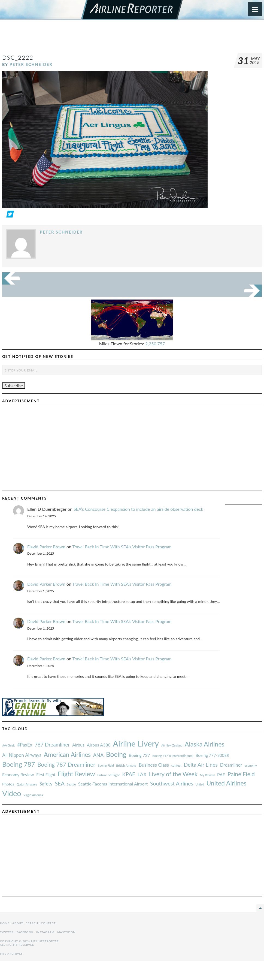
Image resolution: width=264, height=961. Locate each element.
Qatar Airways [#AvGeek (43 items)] (27, 784)
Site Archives (11, 953)
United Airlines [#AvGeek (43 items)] (227, 783)
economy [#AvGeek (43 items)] (250, 765)
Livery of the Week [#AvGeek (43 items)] (173, 774)
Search (32, 923)
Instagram (45, 932)
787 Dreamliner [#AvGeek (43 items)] (52, 744)
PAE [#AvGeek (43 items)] (221, 774)
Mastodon (66, 932)
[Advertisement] (132, 39)
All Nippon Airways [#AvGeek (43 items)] (21, 755)
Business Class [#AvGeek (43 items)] (154, 765)
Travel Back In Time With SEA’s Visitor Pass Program (122, 546)
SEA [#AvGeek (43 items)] (60, 783)
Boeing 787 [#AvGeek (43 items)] (18, 764)
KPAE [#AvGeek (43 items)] (128, 774)
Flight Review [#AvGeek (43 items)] (76, 774)
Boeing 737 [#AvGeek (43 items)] (139, 755)
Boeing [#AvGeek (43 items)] (116, 754)
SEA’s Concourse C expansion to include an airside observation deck (138, 509)
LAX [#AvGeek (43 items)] (142, 774)
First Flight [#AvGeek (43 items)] (45, 774)
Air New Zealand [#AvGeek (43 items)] (171, 745)
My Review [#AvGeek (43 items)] (207, 775)
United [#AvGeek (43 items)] (199, 784)
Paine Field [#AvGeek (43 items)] (241, 773)
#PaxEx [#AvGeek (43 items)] (24, 745)
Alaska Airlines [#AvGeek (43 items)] (204, 744)
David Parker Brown (46, 546)
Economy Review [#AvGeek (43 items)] (18, 774)
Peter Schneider (31, 64)
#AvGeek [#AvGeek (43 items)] (8, 745)
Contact (48, 923)
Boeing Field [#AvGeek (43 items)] (106, 765)
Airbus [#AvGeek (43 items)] (78, 744)
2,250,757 (155, 343)
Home (5, 923)
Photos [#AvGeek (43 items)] (8, 784)
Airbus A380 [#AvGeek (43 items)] (99, 744)
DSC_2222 (18, 57)
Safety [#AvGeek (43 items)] (46, 784)
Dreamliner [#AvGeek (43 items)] (231, 765)
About (17, 923)
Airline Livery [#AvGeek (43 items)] (136, 743)
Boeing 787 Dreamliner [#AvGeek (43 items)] (66, 764)
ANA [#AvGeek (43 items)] (98, 755)
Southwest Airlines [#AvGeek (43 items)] (171, 783)
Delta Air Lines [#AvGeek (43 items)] (201, 764)
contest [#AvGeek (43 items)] (176, 765)
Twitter (7, 932)
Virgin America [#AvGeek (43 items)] (33, 795)
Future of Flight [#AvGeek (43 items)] (108, 775)
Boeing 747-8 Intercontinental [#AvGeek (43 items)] (172, 755)
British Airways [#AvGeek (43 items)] (126, 765)
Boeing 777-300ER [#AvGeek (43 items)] (212, 755)
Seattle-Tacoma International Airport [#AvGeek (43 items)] (113, 783)
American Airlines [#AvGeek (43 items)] (67, 754)
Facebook (25, 932)
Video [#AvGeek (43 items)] (11, 793)
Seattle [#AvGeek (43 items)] (71, 784)
